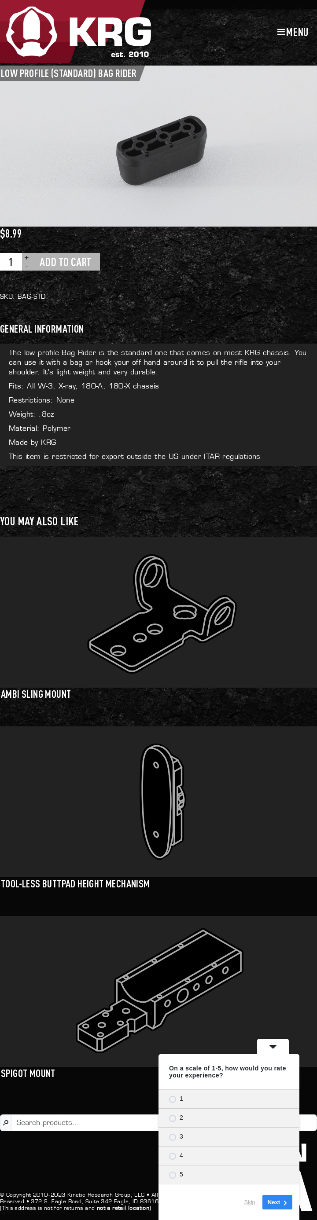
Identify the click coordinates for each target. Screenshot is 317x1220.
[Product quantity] (11, 262)
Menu (297, 31)
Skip (249, 1202)
